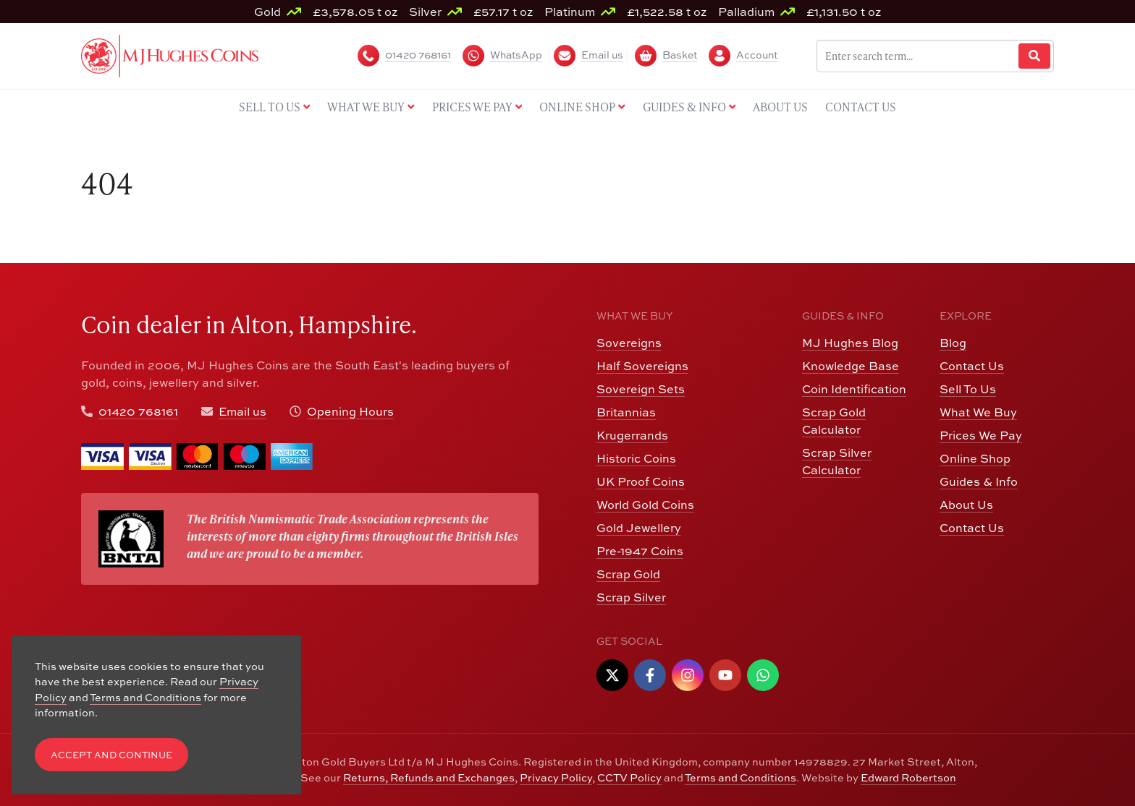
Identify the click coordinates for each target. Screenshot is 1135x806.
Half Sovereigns (642, 366)
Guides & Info (979, 481)
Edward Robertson (908, 777)
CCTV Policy (629, 777)
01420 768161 (138, 411)
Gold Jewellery (638, 528)
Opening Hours (350, 411)
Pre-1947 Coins (639, 551)
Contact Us (972, 366)
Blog (953, 343)
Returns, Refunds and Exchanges (429, 777)
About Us (966, 505)
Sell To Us (968, 389)
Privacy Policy (556, 777)
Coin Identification (854, 389)
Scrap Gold (628, 574)
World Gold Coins (645, 505)
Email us (242, 411)
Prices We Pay (981, 435)
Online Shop (975, 458)
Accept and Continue (111, 755)
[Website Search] (1034, 56)
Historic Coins (636, 458)
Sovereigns (629, 343)
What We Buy (978, 412)
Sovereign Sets (640, 389)
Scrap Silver (631, 597)
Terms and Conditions (740, 777)
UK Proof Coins (640, 481)
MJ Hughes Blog (850, 343)
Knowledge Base (850, 366)
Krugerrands (632, 435)
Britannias (626, 412)
